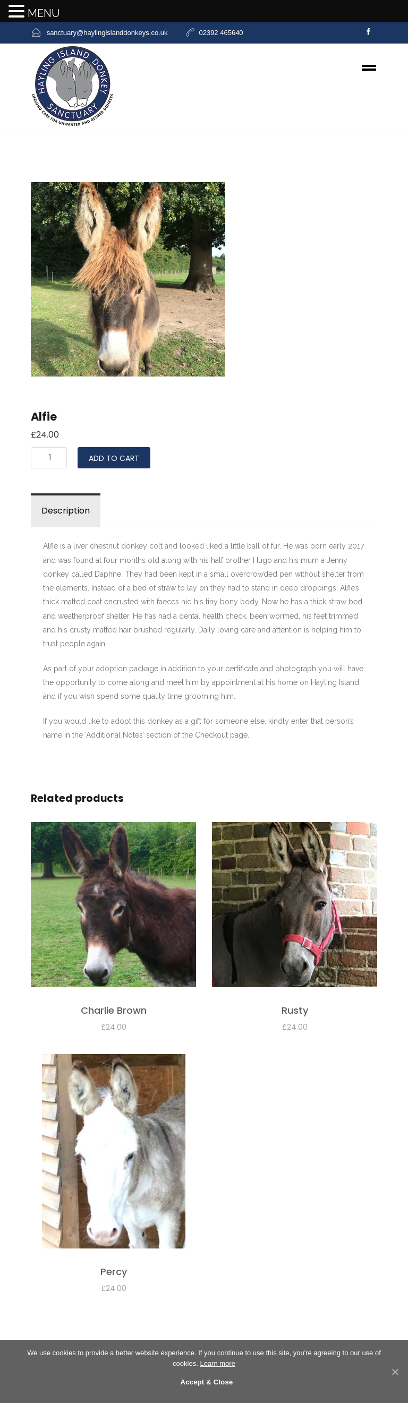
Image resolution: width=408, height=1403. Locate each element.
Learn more (217, 1363)
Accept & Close (207, 1382)
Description (65, 510)
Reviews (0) (135, 510)
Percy (113, 1271)
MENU (44, 13)
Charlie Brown (114, 1010)
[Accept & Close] (394, 1371)
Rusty (295, 1010)
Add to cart (114, 458)
